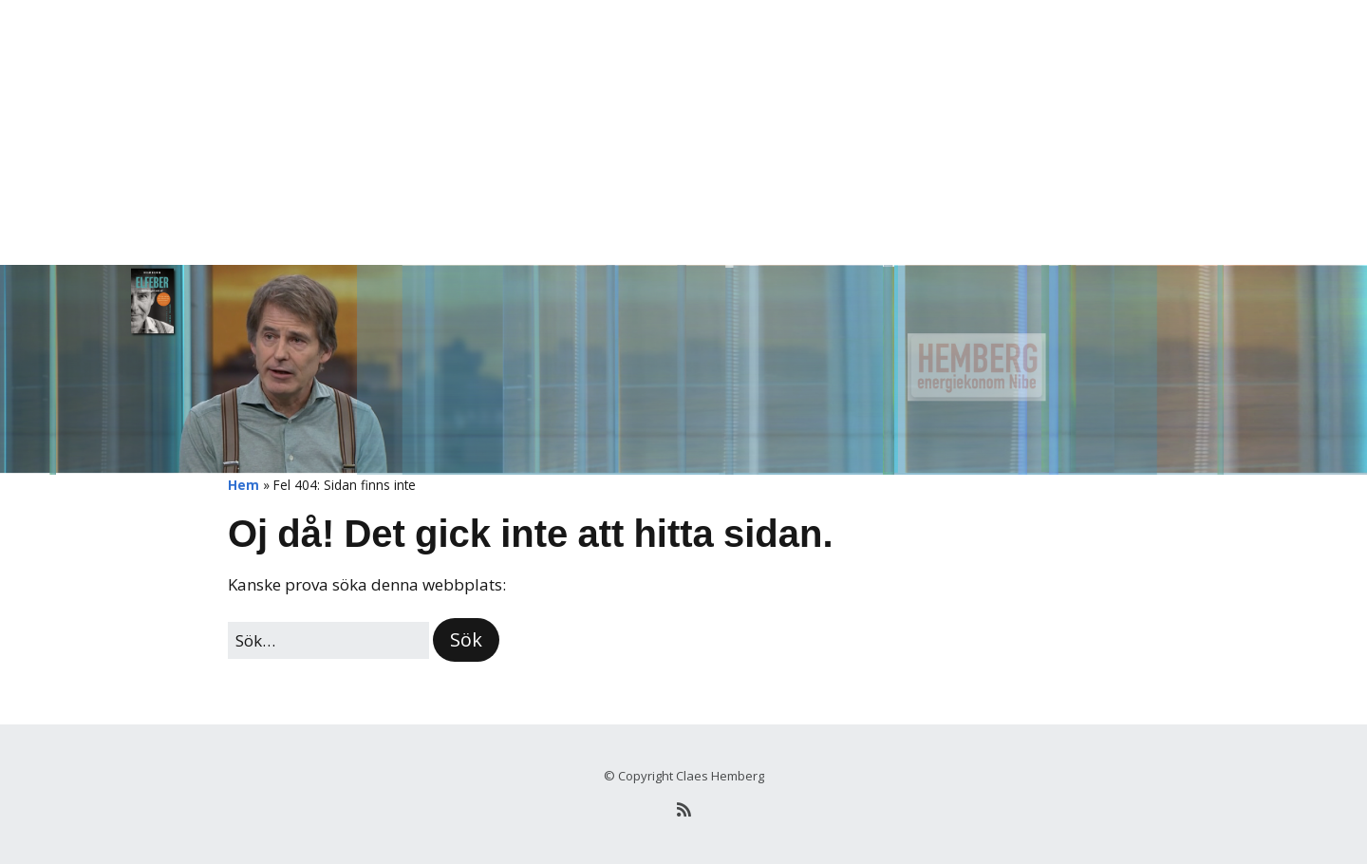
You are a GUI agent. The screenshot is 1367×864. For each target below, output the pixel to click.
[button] (466, 640)
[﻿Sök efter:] (328, 640)
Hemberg (262, 41)
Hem (243, 485)
